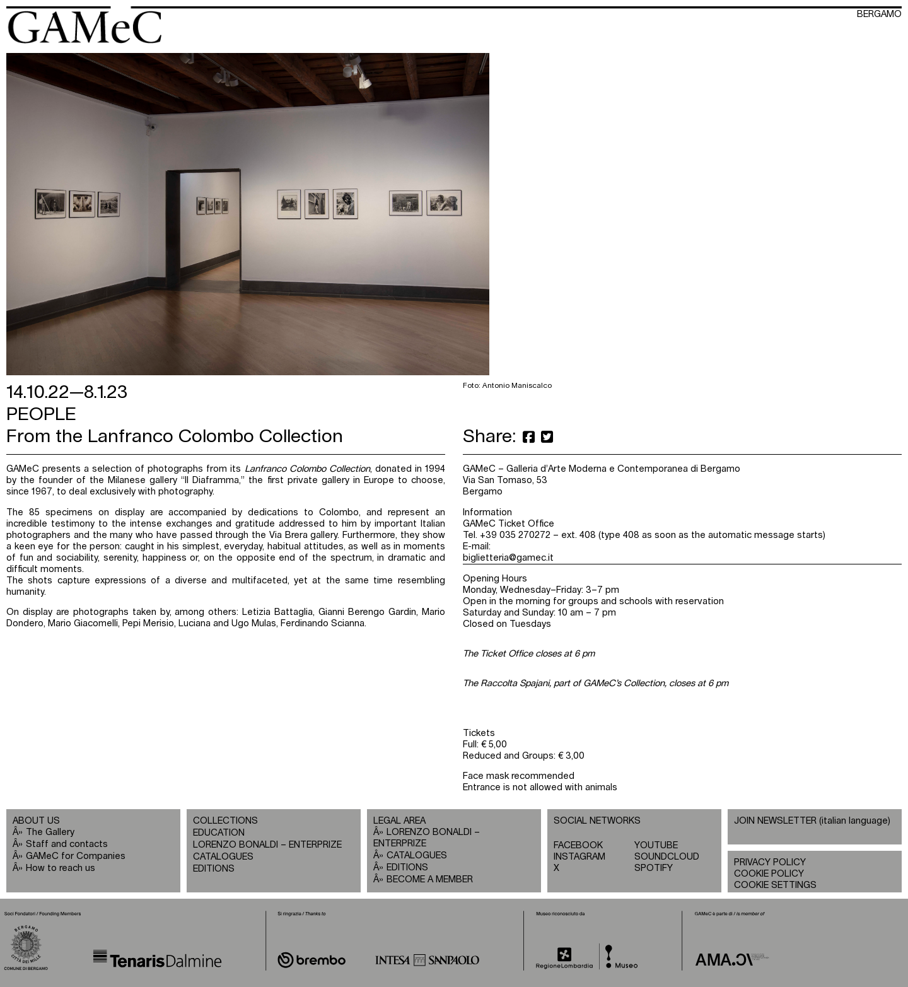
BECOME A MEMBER (430, 879)
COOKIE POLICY (769, 874)
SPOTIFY (653, 868)
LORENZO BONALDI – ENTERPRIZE (267, 845)
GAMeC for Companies (75, 856)
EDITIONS (214, 868)
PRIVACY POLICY (770, 862)
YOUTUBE (656, 845)
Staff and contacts (67, 844)
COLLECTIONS (225, 821)
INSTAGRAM (579, 856)
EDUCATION (219, 833)
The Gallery (50, 832)
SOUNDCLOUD (666, 856)
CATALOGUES (223, 856)
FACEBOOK (578, 845)
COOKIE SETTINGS (775, 885)
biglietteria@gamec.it (508, 558)
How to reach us (60, 868)
